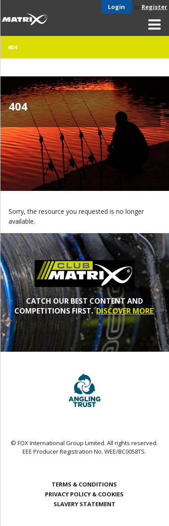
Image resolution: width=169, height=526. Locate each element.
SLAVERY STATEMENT (84, 504)
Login (116, 7)
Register (154, 7)
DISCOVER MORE (124, 311)
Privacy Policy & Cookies (84, 494)
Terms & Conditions (84, 484)
